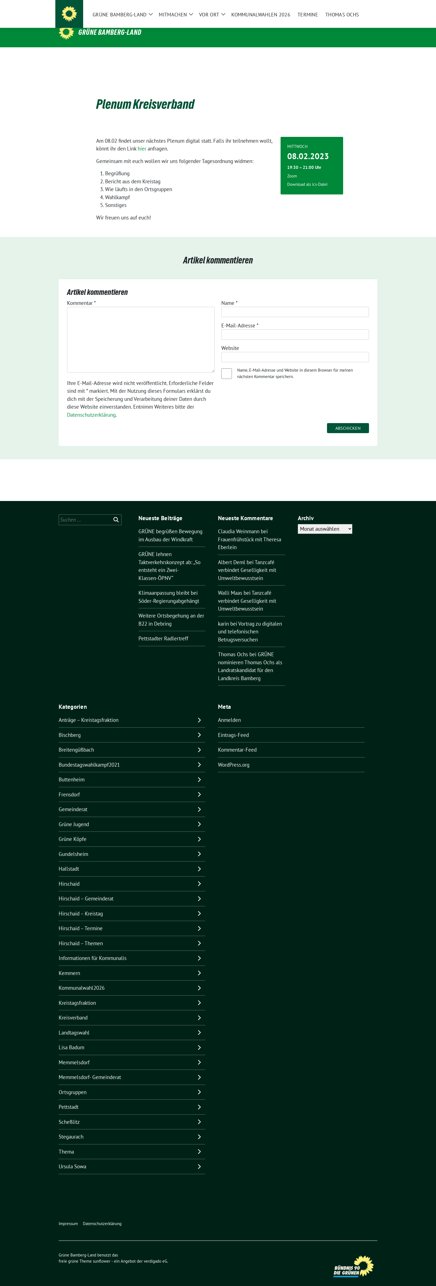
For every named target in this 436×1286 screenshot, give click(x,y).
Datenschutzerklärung (91, 406)
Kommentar (81, 294)
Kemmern (69, 964)
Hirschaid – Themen (81, 934)
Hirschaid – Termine (81, 919)
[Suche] (359, 8)
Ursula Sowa (72, 1157)
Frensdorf (69, 786)
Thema (66, 1143)
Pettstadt (68, 1098)
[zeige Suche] (367, 8)
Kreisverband (73, 1009)
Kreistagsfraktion (77, 994)
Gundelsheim (73, 845)
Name (229, 294)
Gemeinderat (73, 800)
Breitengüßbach (76, 741)
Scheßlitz (69, 1113)
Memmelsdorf (74, 1053)
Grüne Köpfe (72, 830)
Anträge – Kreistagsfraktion (88, 711)
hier (143, 140)
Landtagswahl (74, 1024)
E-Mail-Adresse (240, 317)
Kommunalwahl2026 (82, 979)
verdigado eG (155, 1252)
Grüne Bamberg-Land (110, 32)
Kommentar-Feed (237, 741)
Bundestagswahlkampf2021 (89, 756)
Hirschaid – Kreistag (81, 905)
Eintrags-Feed (233, 726)
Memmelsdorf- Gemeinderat (90, 1068)
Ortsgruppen (72, 1083)
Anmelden (229, 711)
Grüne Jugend (74, 815)
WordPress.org (233, 756)
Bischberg (70, 726)
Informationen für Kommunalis (93, 949)
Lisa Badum (71, 1038)
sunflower (101, 1252)
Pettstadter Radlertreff (163, 629)
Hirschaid (69, 875)
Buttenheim (72, 770)
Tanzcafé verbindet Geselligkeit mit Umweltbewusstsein (247, 561)
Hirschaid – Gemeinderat (86, 890)
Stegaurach (71, 1128)
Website (230, 339)
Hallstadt (69, 860)
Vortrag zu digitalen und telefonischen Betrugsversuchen (250, 623)
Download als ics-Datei (307, 175)
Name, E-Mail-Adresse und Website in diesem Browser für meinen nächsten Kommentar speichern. (295, 365)
